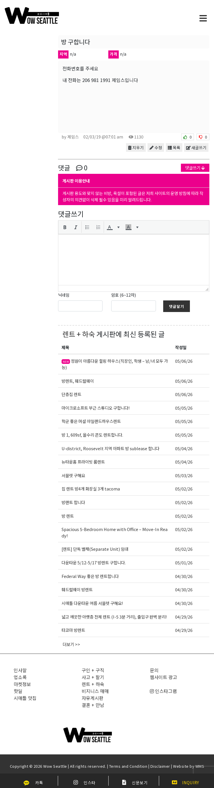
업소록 (20, 677)
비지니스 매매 (95, 690)
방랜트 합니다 (73, 502)
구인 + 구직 (93, 670)
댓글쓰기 (195, 168)
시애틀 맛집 (25, 697)
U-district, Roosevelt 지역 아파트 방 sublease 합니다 (110, 448)
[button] (65, 227)
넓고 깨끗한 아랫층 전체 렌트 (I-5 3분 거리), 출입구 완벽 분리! (114, 617)
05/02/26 (184, 489)
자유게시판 (92, 697)
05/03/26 (184, 475)
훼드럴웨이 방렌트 (77, 589)
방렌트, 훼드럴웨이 (78, 381)
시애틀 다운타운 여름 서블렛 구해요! (92, 603)
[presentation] (65, 227)
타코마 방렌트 (73, 630)
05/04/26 (184, 448)
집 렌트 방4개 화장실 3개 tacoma (91, 489)
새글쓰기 (196, 147)
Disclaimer (160, 766)
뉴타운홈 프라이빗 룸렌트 (83, 462)
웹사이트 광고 (163, 677)
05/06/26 (184, 361)
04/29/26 (184, 617)
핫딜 (18, 690)
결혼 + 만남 (93, 704)
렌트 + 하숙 (78, 334)
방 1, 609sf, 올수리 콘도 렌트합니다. (92, 435)
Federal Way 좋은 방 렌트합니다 (90, 576)
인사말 (20, 670)
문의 (154, 670)
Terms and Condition (128, 766)
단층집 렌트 (71, 394)
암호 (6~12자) (123, 295)
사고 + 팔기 (93, 677)
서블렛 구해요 (73, 475)
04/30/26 (184, 576)
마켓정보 (22, 684)
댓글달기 (176, 306)
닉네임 (63, 295)
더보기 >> (71, 644)
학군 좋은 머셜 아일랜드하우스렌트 (91, 421)
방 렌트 (68, 516)
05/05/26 (184, 408)
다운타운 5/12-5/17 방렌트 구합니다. (94, 562)
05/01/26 (184, 562)
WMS (199, 766)
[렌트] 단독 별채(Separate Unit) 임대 (95, 549)
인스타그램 (163, 690)
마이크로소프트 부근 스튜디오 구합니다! (96, 408)
